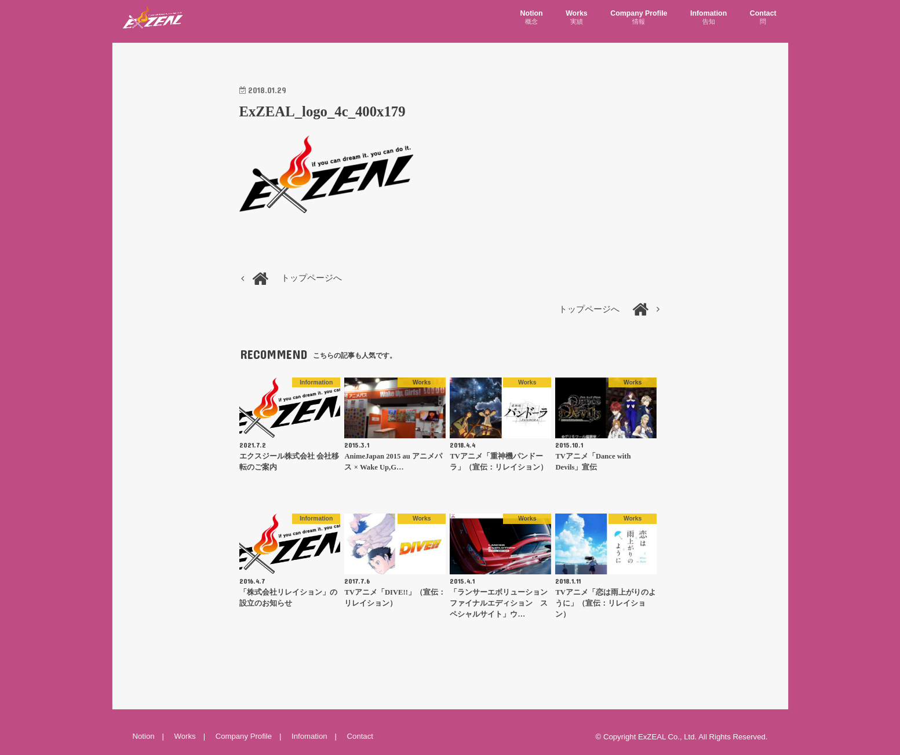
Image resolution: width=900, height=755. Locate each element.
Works (577, 17)
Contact (763, 17)
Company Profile (638, 17)
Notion (531, 17)
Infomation (708, 17)
